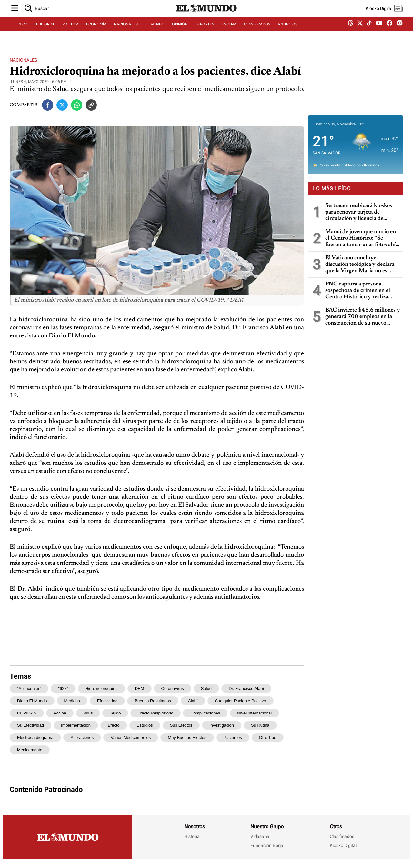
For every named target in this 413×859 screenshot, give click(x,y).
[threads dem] (350, 31)
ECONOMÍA (96, 31)
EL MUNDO (155, 31)
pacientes (233, 737)
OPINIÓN (180, 31)
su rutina (260, 725)
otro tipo (267, 737)
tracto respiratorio (155, 713)
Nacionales (23, 60)
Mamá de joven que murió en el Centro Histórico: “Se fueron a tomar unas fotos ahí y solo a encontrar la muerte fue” (362, 238)
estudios (145, 725)
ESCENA (229, 31)
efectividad (107, 700)
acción (60, 713)
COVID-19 (26, 713)
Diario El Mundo (32, 700)
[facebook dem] (389, 31)
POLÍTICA (70, 31)
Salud (206, 688)
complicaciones (205, 713)
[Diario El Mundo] (206, 18)
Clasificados (342, 836)
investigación (221, 725)
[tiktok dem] (369, 31)
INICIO (23, 31)
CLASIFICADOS (257, 31)
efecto (114, 725)
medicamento (29, 749)
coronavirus (172, 688)
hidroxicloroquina (101, 688)
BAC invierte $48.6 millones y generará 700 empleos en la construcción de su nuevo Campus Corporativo (362, 316)
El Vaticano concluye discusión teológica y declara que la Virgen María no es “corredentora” (359, 264)
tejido (115, 713)
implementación (76, 725)
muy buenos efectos (187, 737)
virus (88, 713)
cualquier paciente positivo (240, 700)
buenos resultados (153, 700)
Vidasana (259, 836)
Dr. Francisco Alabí (246, 688)
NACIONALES (126, 31)
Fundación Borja (266, 845)
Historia (192, 836)
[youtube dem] (379, 31)
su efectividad (30, 725)
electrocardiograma (35, 737)
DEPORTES (204, 31)
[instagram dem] (402, 31)
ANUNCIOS (287, 31)
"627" (63, 688)
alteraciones (82, 737)
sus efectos (181, 725)
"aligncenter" (29, 688)
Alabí (193, 700)
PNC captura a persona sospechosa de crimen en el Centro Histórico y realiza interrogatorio (357, 290)
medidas (72, 700)
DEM (139, 688)
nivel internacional (254, 713)
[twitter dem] (360, 31)
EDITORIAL (45, 31)
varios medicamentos (131, 737)
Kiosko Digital (343, 845)
